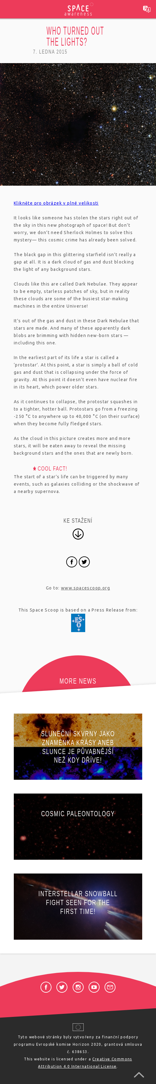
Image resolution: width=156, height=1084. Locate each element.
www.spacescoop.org (85, 588)
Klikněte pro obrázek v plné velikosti (56, 203)
